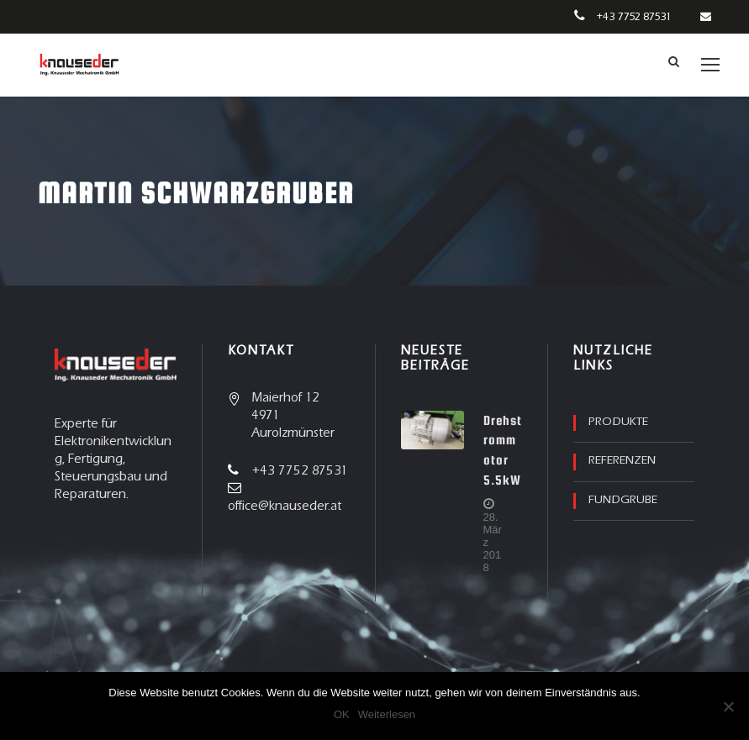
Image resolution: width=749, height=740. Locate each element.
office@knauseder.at (284, 506)
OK (342, 714)
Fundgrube (622, 501)
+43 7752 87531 (633, 18)
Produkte (618, 422)
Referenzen (622, 461)
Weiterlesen (386, 714)
